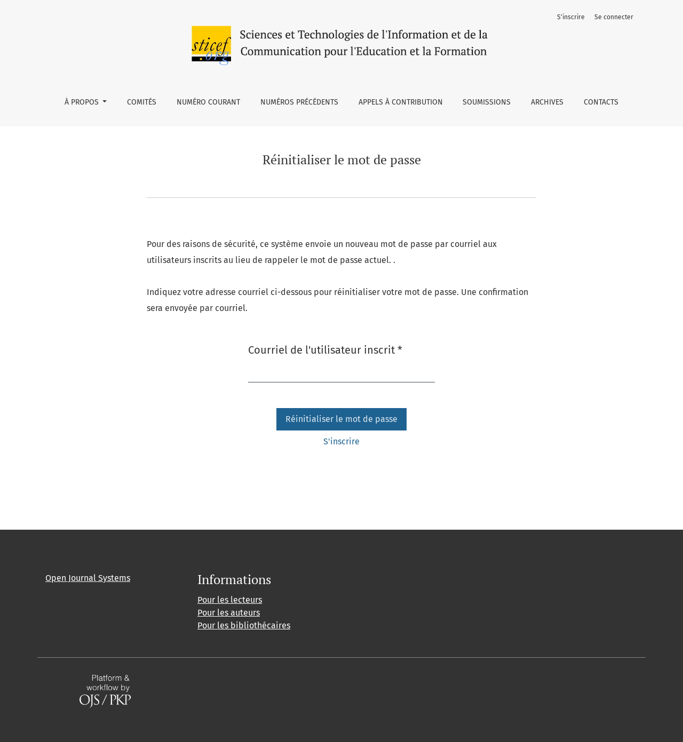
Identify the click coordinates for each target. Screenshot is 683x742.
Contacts (601, 102)
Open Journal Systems (87, 578)
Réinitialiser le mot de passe (341, 419)
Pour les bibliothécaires (243, 625)
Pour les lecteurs (229, 600)
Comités (141, 102)
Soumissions (487, 102)
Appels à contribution (401, 102)
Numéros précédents (299, 102)
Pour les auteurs (228, 613)
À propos (83, 102)
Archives (547, 102)
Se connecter (613, 17)
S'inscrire (571, 17)
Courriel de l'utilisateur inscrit (325, 349)
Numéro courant (208, 102)
